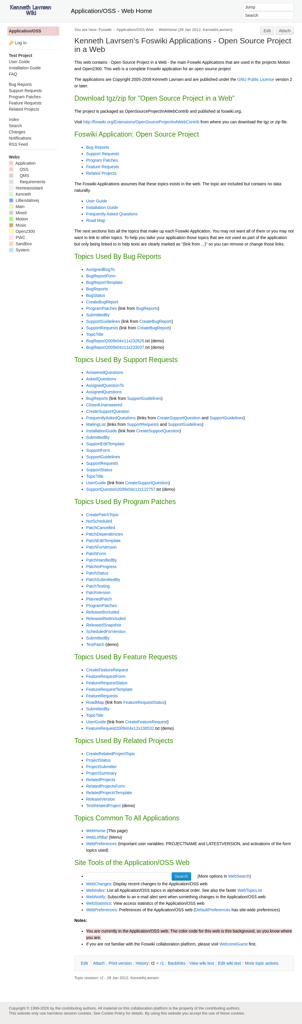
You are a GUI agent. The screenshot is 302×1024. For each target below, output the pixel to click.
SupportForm (98, 450)
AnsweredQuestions (104, 372)
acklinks (176, 963)
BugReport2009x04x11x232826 (115, 340)
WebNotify (95, 896)
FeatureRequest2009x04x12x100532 (120, 728)
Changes (17, 132)
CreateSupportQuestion (107, 411)
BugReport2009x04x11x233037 (115, 347)
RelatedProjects (100, 779)
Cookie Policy (113, 1013)
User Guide (96, 201)
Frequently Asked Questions (112, 214)
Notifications (20, 138)
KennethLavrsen (217, 29)
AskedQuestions (101, 379)
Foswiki (105, 29)
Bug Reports (97, 147)
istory (142, 963)
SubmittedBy (97, 315)
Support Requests (102, 153)
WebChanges (98, 883)
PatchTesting (98, 586)
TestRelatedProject (103, 805)
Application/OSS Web (135, 29)
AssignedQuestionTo (105, 385)
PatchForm (96, 553)
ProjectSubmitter (101, 766)
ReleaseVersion (100, 799)
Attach (285, 30)
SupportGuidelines (103, 321)
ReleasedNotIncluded (106, 618)
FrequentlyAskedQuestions (111, 418)
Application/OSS (25, 31)
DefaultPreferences (212, 909)
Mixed (18, 212)
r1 (162, 963)
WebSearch (239, 876)
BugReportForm (101, 276)
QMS (19, 175)
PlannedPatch (99, 599)
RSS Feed (18, 144)
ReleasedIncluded (102, 612)
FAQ (13, 74)
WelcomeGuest (233, 944)
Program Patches (102, 160)
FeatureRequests (102, 695)
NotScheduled (99, 521)
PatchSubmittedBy (103, 579)
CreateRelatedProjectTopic (110, 753)
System (19, 250)
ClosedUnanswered (104, 405)
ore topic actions (261, 963)
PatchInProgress (101, 566)
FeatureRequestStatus (106, 683)
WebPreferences (101, 843)
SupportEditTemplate (105, 443)
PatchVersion (98, 592)
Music (17, 225)
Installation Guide (102, 207)
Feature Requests (102, 166)
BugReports (97, 289)
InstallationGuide (101, 430)
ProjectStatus (98, 760)
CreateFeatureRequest (107, 670)
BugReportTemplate (104, 282)
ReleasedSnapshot (103, 625)
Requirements (27, 181)
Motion (18, 219)
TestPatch (95, 644)
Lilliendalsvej (24, 200)
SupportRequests (102, 327)
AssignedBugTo (100, 269)
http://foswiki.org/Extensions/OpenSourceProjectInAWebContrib (141, 122)
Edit (267, 30)
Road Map (95, 220)
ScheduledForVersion (106, 631)
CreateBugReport (102, 302)
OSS (18, 169)
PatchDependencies (104, 534)
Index (14, 119)
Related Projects (101, 173)
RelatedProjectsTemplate (109, 792)
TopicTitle (95, 334)
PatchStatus (97, 573)
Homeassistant (26, 188)
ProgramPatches (101, 308)
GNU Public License (255, 79)
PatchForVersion (101, 547)
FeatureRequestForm (105, 676)
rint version (120, 963)
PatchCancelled (100, 527)
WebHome (168, 29)
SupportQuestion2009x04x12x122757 (120, 489)
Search (15, 125)
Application (22, 163)
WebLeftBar (97, 837)
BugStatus (95, 295)
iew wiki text (201, 963)
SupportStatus (99, 469)
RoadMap (95, 702)
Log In (21, 42)
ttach (99, 963)
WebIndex (95, 890)
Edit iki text (229, 963)
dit (85, 963)
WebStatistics (98, 903)
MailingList (96, 424)
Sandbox (20, 243)
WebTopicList (249, 890)
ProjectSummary (101, 773)
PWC (17, 237)
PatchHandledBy (101, 560)
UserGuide (96, 482)
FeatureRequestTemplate (109, 689)
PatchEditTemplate (103, 540)
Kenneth (20, 194)
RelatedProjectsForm (105, 786)
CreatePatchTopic (102, 514)
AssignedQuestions (104, 392)
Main (16, 206)
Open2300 (22, 231)
